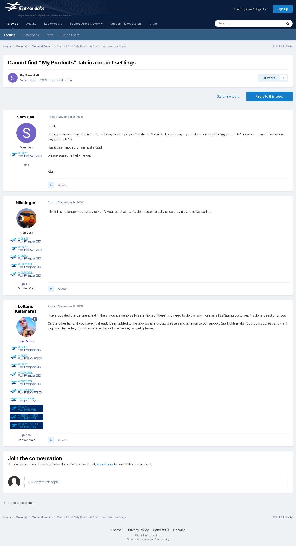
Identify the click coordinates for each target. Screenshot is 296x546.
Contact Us (161, 530)
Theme (117, 530)
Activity (31, 23)
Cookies (179, 530)
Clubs (154, 23)
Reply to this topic (270, 96)
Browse (12, 25)
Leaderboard (53, 23)
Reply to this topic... (44, 482)
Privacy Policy (138, 530)
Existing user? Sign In (251, 9)
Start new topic (228, 96)
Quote (62, 185)
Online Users (70, 35)
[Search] (237, 23)
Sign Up (283, 9)
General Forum (62, 80)
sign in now (105, 464)
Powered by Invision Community (148, 539)
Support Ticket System (126, 23)
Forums (9, 35)
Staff (50, 35)
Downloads (31, 35)
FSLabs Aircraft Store (86, 23)
